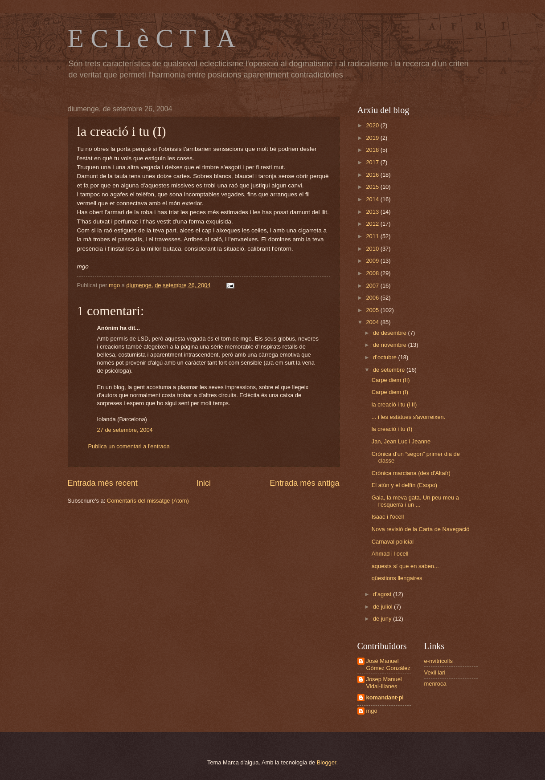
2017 (373, 162)
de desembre (390, 332)
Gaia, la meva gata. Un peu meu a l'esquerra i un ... (415, 501)
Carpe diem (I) (390, 392)
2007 (373, 285)
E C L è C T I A (152, 38)
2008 (373, 273)
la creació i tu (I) (392, 429)
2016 (373, 174)
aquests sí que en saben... (405, 566)
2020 (373, 125)
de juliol (383, 606)
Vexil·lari (435, 672)
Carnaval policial (393, 541)
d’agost (383, 594)
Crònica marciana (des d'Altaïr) (411, 473)
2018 (373, 149)
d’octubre (385, 357)
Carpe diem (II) (391, 380)
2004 (373, 322)
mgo (371, 710)
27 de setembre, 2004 (125, 430)
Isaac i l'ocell (388, 516)
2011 (373, 236)
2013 (373, 211)
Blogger (326, 762)
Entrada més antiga (304, 483)
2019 (373, 137)
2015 (373, 186)
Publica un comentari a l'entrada (129, 446)
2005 (373, 310)
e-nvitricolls (438, 661)
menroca (435, 683)
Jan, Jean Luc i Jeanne (401, 441)
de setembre (389, 369)
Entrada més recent (103, 483)
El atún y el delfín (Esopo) (404, 485)
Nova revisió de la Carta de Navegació (421, 529)
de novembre (390, 344)
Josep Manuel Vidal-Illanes (384, 682)
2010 (373, 248)
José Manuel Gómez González (388, 664)
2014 (373, 199)
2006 (373, 297)
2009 (373, 260)
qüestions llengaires (397, 578)
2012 (373, 223)
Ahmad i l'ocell (390, 553)
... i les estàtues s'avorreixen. (409, 417)
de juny (383, 618)
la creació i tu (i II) (394, 404)
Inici (204, 483)
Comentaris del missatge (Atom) (148, 500)
